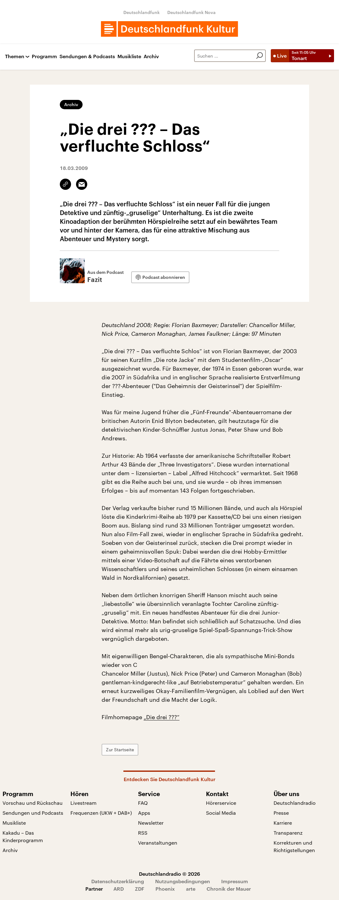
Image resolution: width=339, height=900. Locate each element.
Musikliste (129, 56)
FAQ (143, 803)
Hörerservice (221, 803)
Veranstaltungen (157, 843)
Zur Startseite (120, 749)
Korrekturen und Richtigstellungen (294, 846)
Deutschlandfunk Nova (191, 12)
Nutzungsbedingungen (182, 881)
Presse (281, 813)
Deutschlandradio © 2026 (169, 874)
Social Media (221, 813)
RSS (142, 833)
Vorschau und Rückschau (32, 803)
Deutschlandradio (295, 803)
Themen (14, 56)
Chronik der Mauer (229, 889)
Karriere (283, 823)
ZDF (139, 889)
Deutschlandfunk (141, 12)
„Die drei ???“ (161, 717)
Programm (44, 56)
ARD (118, 889)
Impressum (234, 881)
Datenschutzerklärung (117, 881)
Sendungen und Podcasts (32, 813)
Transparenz (288, 833)
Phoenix (165, 889)
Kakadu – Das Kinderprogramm (22, 836)
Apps (144, 813)
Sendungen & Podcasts (87, 56)
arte (190, 889)
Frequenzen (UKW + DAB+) (101, 813)
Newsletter (151, 823)
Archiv (151, 56)
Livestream (83, 803)
